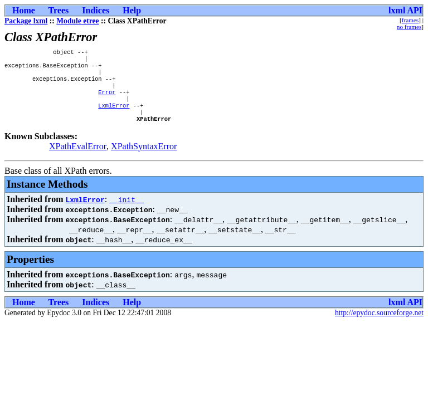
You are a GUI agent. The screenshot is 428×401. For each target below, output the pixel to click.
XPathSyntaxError (144, 158)
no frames (409, 26)
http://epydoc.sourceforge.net (379, 325)
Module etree (77, 21)
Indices (95, 10)
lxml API (405, 10)
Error (106, 100)
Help (132, 10)
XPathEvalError (77, 158)
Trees (58, 10)
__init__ (126, 212)
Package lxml (25, 21)
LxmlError (113, 115)
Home (23, 10)
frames (410, 20)
